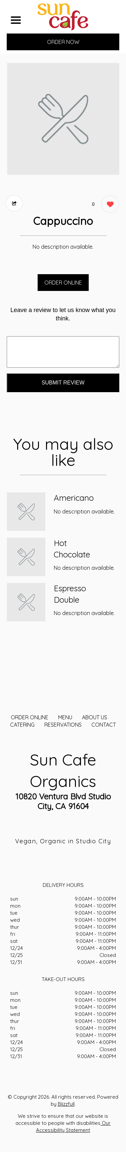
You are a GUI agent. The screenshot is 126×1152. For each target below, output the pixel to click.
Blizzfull (66, 1104)
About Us (94, 717)
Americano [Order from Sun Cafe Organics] (74, 498)
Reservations (63, 724)
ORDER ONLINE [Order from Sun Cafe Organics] (29, 717)
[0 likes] (108, 204)
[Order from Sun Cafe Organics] (26, 511)
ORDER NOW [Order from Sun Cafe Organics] (63, 42)
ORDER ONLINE (63, 282)
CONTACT (103, 724)
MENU (65, 717)
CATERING (22, 724)
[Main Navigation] (16, 20)
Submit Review (63, 382)
